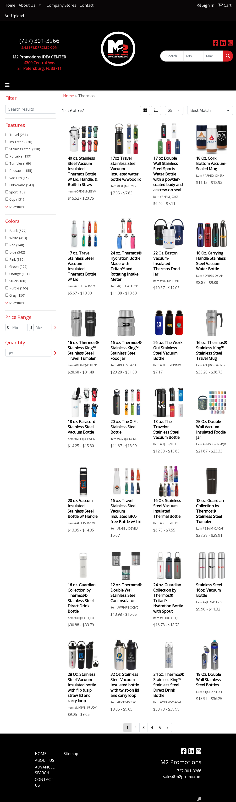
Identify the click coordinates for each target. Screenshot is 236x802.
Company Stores (61, 5)
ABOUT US (44, 760)
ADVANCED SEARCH (45, 769)
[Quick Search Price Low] (193, 56)
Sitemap (71, 753)
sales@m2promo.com (182, 776)
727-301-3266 (189, 771)
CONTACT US (44, 782)
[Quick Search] (172, 56)
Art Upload (14, 15)
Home (10, 5)
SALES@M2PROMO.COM (39, 47)
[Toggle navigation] (7, 85)
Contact (86, 5)
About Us (27, 5)
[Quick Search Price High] (213, 56)
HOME (40, 753)
